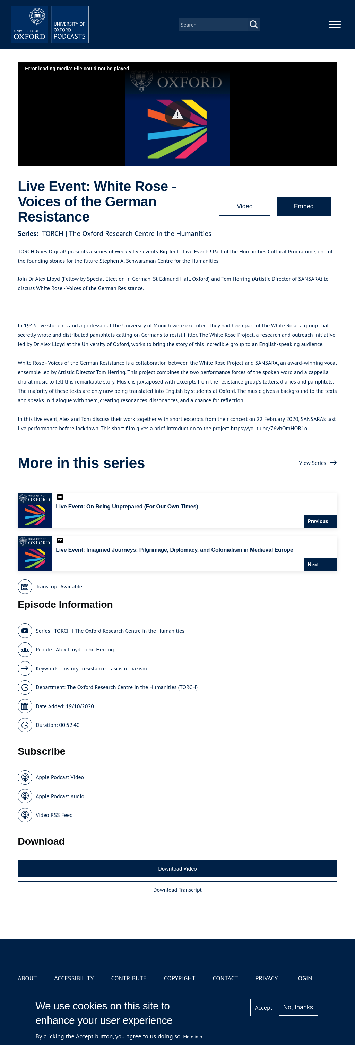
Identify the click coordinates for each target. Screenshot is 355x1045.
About (27, 978)
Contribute (129, 978)
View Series (312, 462)
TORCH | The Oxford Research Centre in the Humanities (126, 233)
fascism (118, 668)
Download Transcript (177, 889)
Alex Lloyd (68, 649)
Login (303, 978)
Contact (225, 978)
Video (245, 206)
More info (192, 1037)
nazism (138, 668)
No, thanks (298, 1007)
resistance (93, 668)
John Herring (99, 649)
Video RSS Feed (54, 814)
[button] (178, 114)
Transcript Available (59, 586)
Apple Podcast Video (60, 777)
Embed (304, 206)
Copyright (180, 978)
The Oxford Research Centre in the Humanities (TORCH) (132, 687)
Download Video (177, 868)
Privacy (266, 978)
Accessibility (74, 978)
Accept (263, 1007)
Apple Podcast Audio (60, 796)
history (70, 668)
